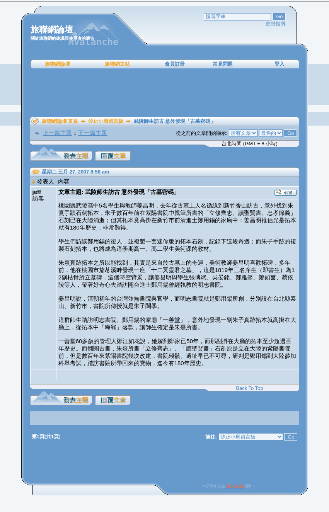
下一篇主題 (92, 132)
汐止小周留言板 (105, 121)
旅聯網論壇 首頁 (60, 121)
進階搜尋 (276, 24)
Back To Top (249, 388)
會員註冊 (175, 64)
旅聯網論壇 (57, 64)
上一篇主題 (57, 132)
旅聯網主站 (117, 64)
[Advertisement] (164, 92)
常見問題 (223, 64)
